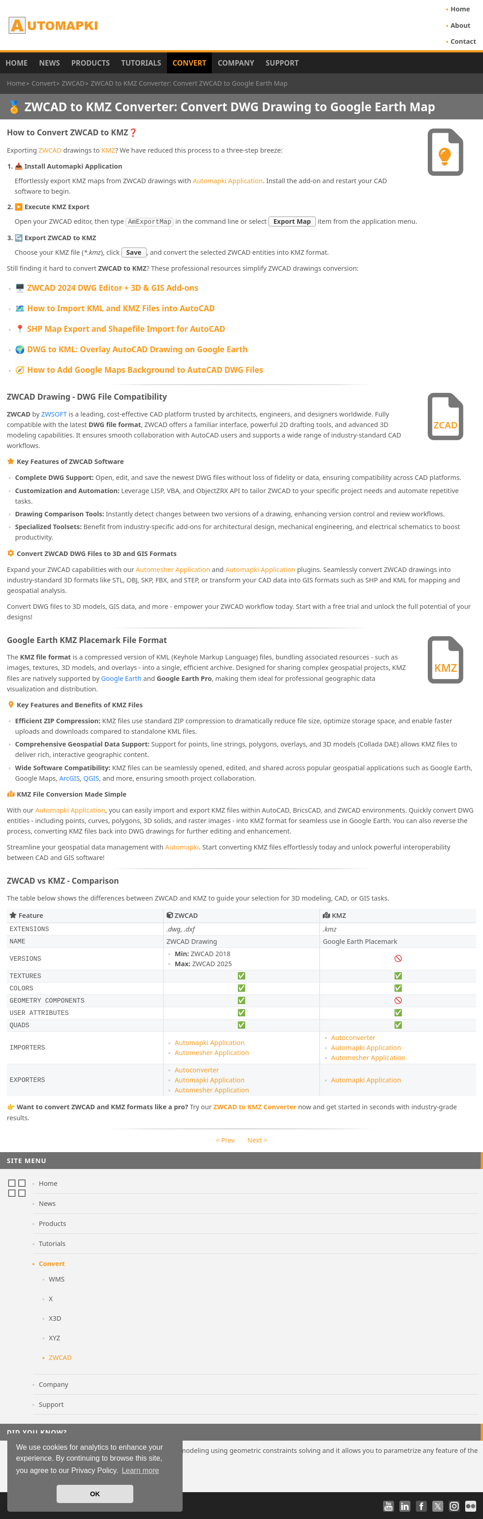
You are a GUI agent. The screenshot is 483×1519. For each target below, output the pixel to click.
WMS (56, 1278)
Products (90, 63)
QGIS (91, 777)
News (49, 63)
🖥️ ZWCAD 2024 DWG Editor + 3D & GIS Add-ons (106, 287)
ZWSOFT (54, 413)
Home (460, 9)
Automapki (182, 846)
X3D (55, 1317)
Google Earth (121, 677)
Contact (463, 41)
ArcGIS (69, 777)
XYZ (54, 1337)
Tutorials (141, 63)
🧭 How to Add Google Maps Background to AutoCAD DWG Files (139, 369)
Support (282, 63)
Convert (189, 63)
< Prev (225, 1139)
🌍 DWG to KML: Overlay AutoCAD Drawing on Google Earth (131, 348)
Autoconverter (353, 1036)
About (461, 25)
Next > (257, 1139)
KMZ (108, 150)
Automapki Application (227, 180)
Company (236, 63)
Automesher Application (173, 568)
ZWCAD (50, 150)
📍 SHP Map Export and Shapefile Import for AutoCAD (120, 328)
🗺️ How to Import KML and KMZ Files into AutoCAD (115, 307)
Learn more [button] (140, 1470)
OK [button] (95, 1494)
